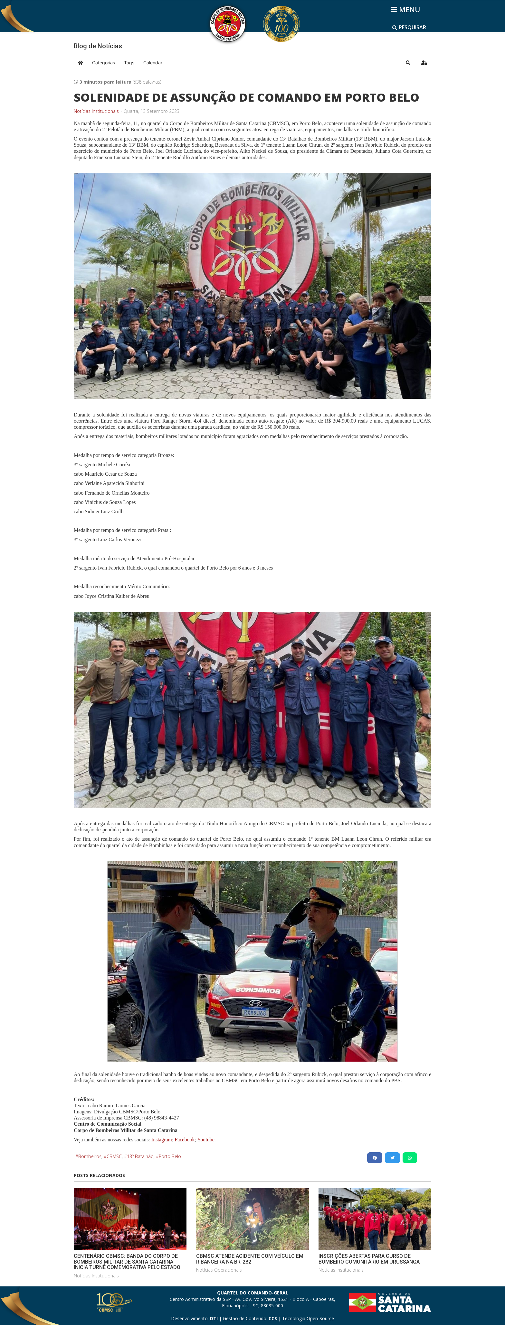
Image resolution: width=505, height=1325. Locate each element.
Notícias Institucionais (96, 111)
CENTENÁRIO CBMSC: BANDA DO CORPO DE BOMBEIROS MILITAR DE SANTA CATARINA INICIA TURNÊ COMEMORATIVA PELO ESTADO (127, 1261)
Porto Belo (170, 1156)
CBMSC (114, 1156)
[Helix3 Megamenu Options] (406, 9)
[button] (408, 63)
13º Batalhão (140, 1156)
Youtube (205, 1139)
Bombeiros (89, 1156)
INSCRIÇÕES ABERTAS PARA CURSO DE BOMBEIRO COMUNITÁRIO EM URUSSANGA (369, 1259)
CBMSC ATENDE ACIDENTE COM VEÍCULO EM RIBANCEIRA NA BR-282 (249, 1259)
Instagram (161, 1139)
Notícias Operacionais (219, 1270)
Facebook (185, 1139)
